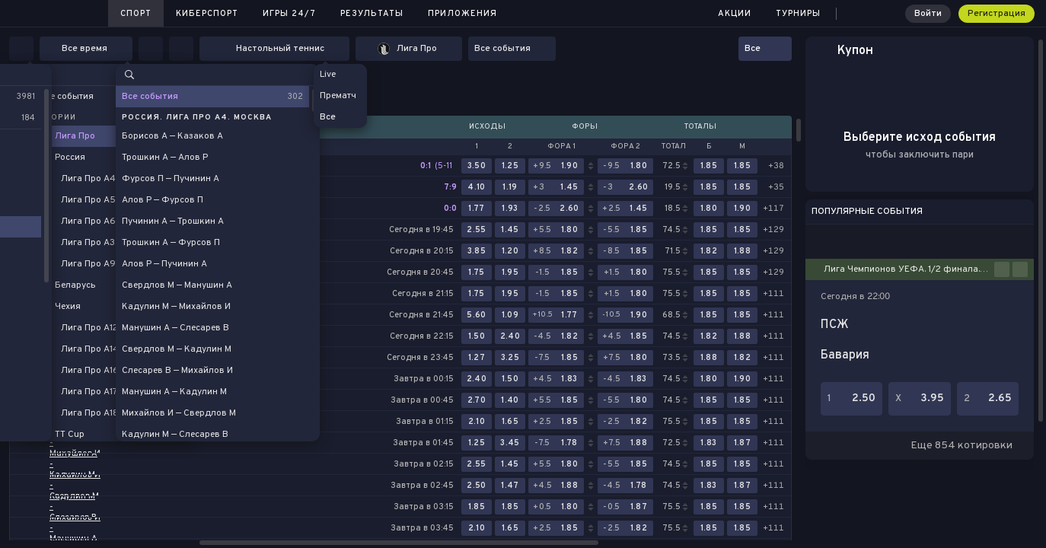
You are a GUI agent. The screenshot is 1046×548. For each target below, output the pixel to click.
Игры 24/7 (289, 13)
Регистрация (996, 14)
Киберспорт (207, 13)
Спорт (135, 13)
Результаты (371, 13)
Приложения (462, 13)
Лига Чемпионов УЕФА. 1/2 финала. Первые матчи (909, 269)
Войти (928, 14)
